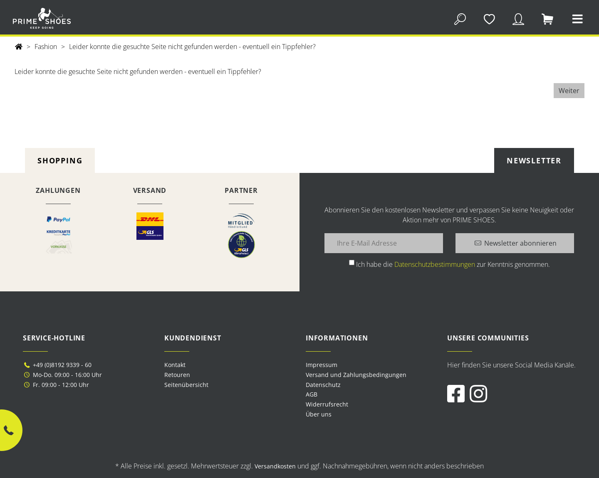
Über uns (319, 414)
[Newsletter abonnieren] (514, 243)
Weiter (569, 90)
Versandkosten (275, 466)
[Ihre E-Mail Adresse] (383, 243)
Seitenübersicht (186, 385)
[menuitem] (370, 365)
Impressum (321, 365)
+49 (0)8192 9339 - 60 (57, 365)
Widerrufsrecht (327, 404)
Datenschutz (323, 385)
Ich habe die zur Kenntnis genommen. (453, 264)
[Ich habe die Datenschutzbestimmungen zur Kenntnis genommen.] (351, 262)
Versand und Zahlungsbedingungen (356, 375)
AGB (311, 394)
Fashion (46, 46)
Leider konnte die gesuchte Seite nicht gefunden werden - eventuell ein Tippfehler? (192, 46)
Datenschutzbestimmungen (434, 264)
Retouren (177, 375)
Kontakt (175, 365)
